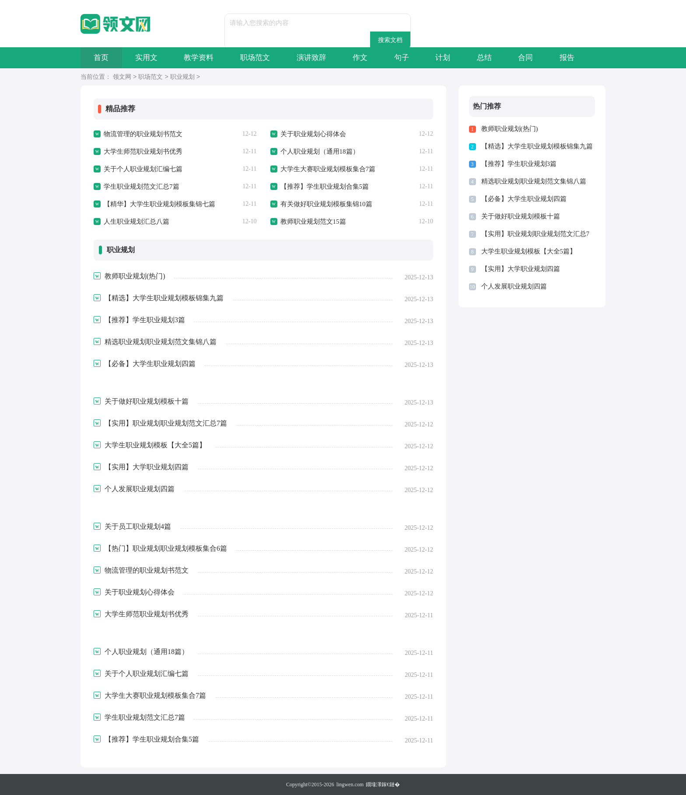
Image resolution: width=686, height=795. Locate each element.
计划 (447, 57)
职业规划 (182, 77)
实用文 (147, 57)
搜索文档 (407, 22)
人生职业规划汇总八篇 (136, 221)
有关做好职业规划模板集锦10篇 (326, 204)
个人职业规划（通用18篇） (319, 151)
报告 (573, 57)
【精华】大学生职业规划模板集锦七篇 (159, 204)
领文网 (122, 77)
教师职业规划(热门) (509, 128)
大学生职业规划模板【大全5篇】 (529, 251)
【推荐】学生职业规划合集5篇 (324, 186)
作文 (363, 57)
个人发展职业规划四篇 (514, 286)
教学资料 (200, 57)
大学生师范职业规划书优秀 (143, 151)
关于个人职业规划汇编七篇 (143, 168)
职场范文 (257, 57)
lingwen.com (350, 784)
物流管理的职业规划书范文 (143, 133)
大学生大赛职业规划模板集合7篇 (328, 168)
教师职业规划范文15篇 (313, 221)
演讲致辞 (314, 57)
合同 (531, 57)
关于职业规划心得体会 (313, 133)
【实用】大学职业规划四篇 (520, 268)
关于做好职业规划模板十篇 (520, 216)
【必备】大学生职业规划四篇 (524, 198)
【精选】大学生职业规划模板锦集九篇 (537, 146)
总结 (489, 57)
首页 (101, 57)
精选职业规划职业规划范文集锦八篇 (533, 181)
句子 (405, 57)
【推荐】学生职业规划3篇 (519, 163)
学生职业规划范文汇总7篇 (141, 186)
